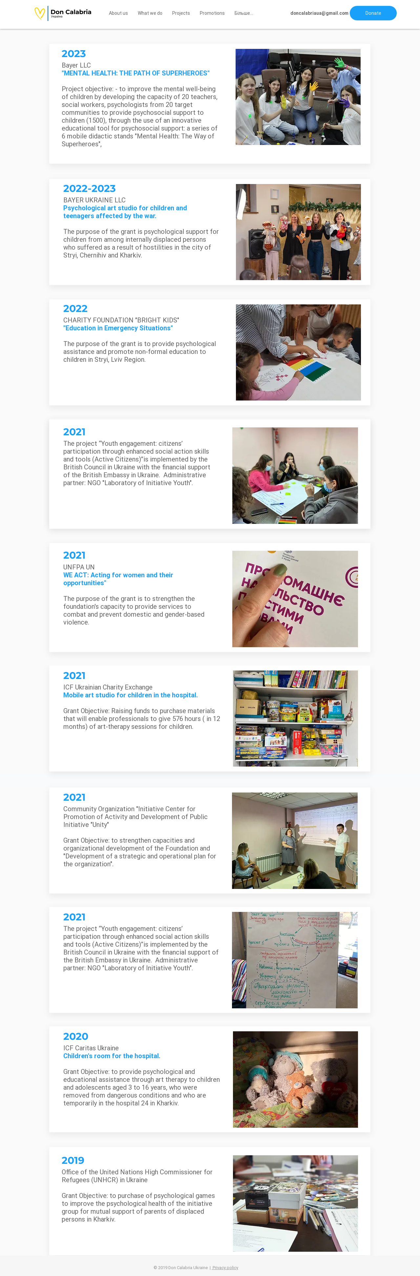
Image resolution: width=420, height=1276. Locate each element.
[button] (373, 13)
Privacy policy (225, 1267)
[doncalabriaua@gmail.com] (319, 13)
